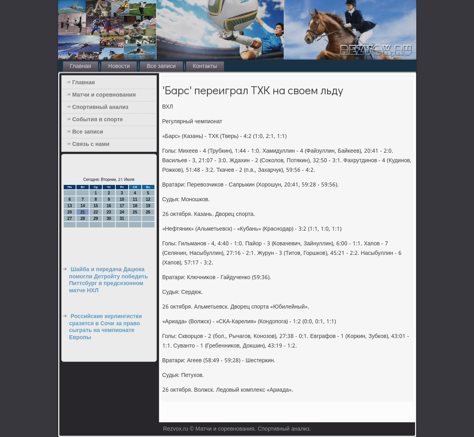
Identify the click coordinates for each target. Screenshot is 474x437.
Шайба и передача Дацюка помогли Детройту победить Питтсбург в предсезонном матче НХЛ (108, 280)
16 (109, 206)
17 (122, 206)
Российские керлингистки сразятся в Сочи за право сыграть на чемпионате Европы (105, 327)
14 (82, 206)
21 (82, 212)
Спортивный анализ (100, 107)
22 (96, 212)
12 (148, 199)
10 (122, 199)
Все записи (161, 66)
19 (148, 206)
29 (96, 218)
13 (69, 206)
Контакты (205, 66)
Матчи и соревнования (104, 95)
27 (69, 218)
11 (135, 199)
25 (135, 212)
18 (135, 206)
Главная (80, 66)
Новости (119, 66)
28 (82, 218)
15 (96, 206)
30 (109, 218)
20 (69, 212)
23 (109, 212)
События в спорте (97, 119)
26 (148, 212)
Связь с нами (90, 144)
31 (122, 218)
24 (122, 212)
